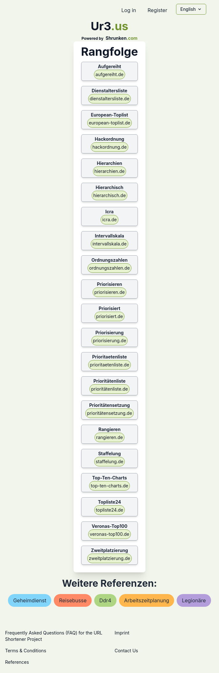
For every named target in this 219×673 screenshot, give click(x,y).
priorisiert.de (109, 316)
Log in (128, 10)
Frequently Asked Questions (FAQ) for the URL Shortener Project (53, 636)
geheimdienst (29, 600)
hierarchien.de (110, 171)
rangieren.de (109, 437)
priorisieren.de (109, 292)
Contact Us (126, 650)
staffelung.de (110, 461)
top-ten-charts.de (109, 485)
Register (157, 10)
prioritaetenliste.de (109, 364)
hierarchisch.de (109, 195)
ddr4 (105, 600)
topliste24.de (109, 510)
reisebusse (73, 600)
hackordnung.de (109, 147)
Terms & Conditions (25, 650)
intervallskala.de (109, 243)
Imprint (122, 632)
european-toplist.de (109, 122)
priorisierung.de (109, 340)
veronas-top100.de (109, 534)
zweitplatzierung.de (109, 558)
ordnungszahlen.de (109, 268)
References (17, 662)
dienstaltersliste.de (110, 98)
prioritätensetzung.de (109, 413)
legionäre (194, 600)
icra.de (109, 219)
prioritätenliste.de (109, 389)
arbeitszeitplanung (146, 600)
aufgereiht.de (109, 74)
